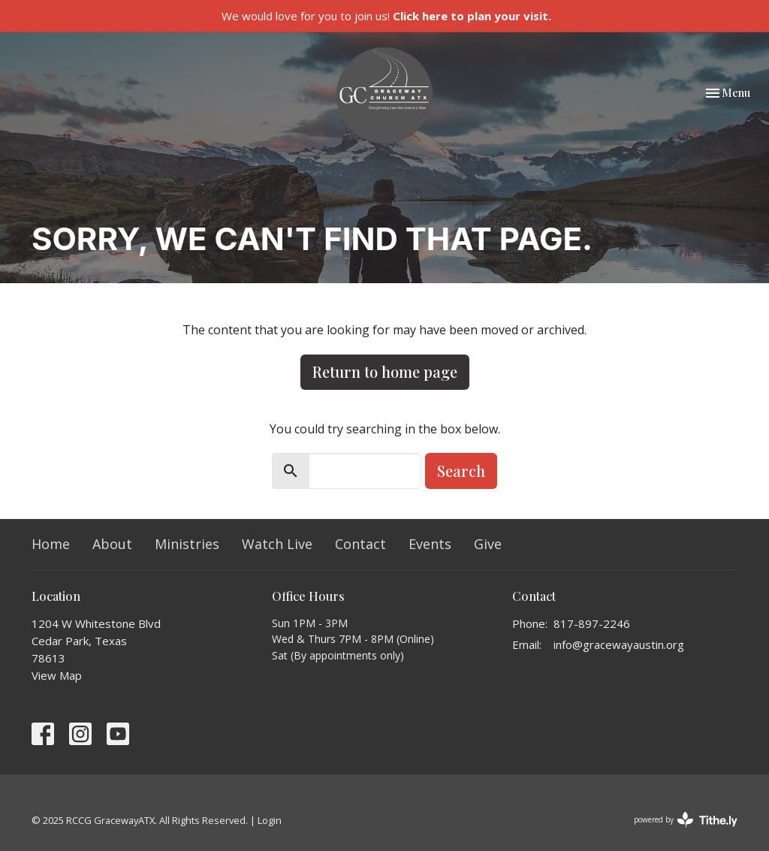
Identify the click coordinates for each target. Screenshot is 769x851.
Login (270, 820)
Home (51, 544)
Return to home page (384, 371)
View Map (57, 675)
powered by (685, 819)
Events (430, 544)
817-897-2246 (591, 623)
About (112, 544)
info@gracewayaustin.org (618, 644)
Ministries (187, 544)
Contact (360, 544)
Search (461, 470)
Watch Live (277, 544)
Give (488, 544)
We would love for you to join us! (386, 15)
